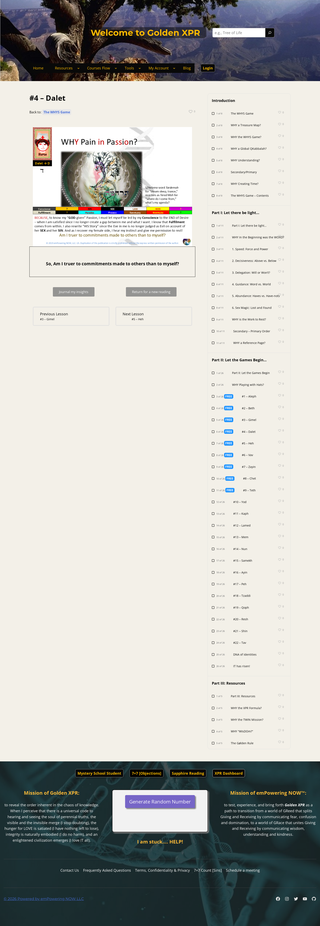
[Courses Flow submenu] (116, 68)
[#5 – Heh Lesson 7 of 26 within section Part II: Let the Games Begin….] (238, 443)
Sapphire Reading (188, 773)
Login (208, 68)
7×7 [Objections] (146, 773)
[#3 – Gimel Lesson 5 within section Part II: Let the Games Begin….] (70, 316)
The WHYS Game (56, 112)
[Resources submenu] (78, 68)
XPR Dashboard (229, 773)
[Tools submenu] (140, 68)
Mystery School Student (99, 773)
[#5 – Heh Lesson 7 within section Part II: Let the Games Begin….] (153, 316)
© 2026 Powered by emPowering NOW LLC (44, 899)
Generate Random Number (160, 801)
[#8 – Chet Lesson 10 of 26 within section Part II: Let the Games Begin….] (238, 478)
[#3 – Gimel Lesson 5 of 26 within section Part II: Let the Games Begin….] (238, 419)
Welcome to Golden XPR (145, 32)
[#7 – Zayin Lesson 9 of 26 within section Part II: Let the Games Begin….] (238, 466)
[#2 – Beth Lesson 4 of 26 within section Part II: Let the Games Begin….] (238, 408)
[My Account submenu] (174, 68)
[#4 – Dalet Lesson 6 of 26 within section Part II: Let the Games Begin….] (238, 431)
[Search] (269, 32)
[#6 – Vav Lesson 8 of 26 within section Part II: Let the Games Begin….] (238, 455)
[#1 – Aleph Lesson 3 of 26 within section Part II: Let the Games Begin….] (238, 396)
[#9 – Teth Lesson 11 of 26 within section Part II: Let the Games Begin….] (238, 490)
